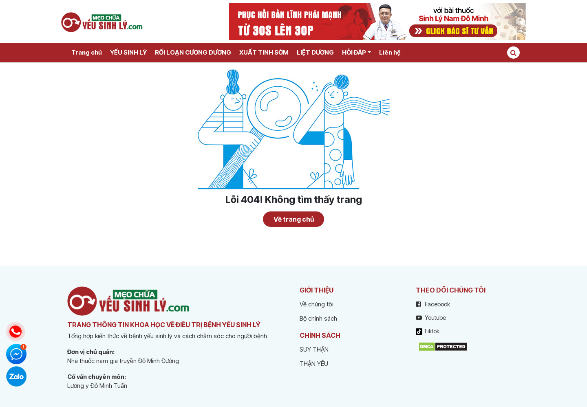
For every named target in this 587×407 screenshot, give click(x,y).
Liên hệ (389, 52)
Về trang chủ (294, 219)
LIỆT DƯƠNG (315, 52)
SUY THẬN (314, 349)
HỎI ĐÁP (354, 52)
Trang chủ (86, 52)
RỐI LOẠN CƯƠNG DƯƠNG (193, 52)
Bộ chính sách (318, 318)
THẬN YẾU (314, 363)
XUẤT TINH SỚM (264, 52)
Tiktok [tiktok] (427, 331)
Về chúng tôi (316, 304)
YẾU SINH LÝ (128, 52)
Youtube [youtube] (431, 317)
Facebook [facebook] (433, 304)
